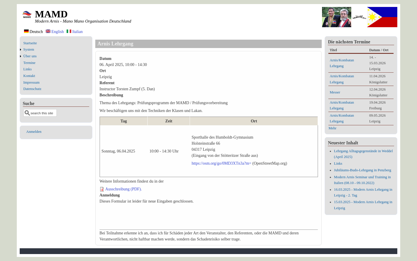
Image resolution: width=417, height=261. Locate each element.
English (55, 32)
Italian (75, 32)
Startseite (30, 43)
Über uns (30, 56)
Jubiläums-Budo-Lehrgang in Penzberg (362, 170)
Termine (29, 63)
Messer (335, 92)
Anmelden (33, 132)
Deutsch (33, 32)
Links (27, 69)
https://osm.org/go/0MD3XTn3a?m (220, 163)
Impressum (31, 82)
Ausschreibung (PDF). (123, 189)
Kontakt (29, 76)
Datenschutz (32, 89)
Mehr (332, 128)
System (28, 49)
